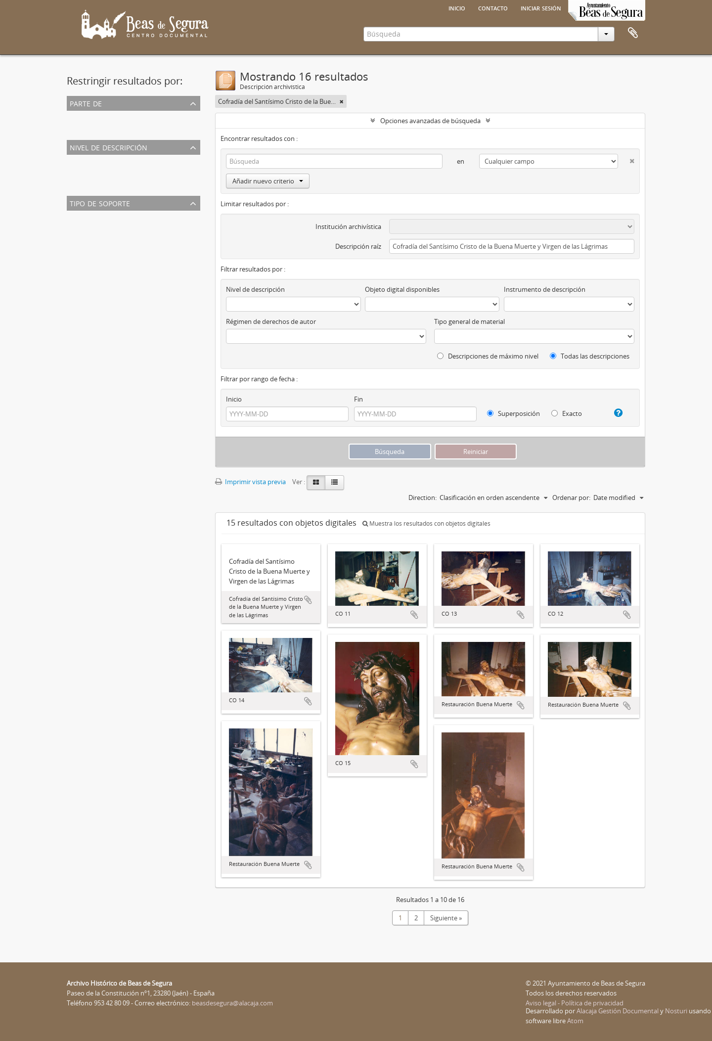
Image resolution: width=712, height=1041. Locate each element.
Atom (575, 1020)
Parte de (86, 102)
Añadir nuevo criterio (267, 181)
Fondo (78, 185)
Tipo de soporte (100, 202)
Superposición (513, 413)
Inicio (456, 7)
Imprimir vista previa (250, 481)
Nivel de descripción (108, 146)
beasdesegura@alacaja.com (232, 1002)
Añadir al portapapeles (308, 600)
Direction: (422, 497)
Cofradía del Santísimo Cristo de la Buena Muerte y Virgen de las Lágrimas (176, 129)
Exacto (566, 413)
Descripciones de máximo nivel (487, 356)
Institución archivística (348, 226)
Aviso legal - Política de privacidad (574, 1002)
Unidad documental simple (108, 173)
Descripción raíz (358, 246)
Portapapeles (633, 33)
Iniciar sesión (541, 7)
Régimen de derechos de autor (271, 321)
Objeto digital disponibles (402, 289)
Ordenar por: (571, 497)
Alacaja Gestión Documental (618, 1010)
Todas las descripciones (589, 356)
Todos (78, 117)
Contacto (493, 7)
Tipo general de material (469, 321)
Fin (358, 399)
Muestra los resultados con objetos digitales (426, 523)
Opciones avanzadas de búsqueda (430, 120)
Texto (77, 240)
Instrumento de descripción (544, 289)
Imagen (80, 229)
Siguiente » (446, 917)
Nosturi (676, 1010)
